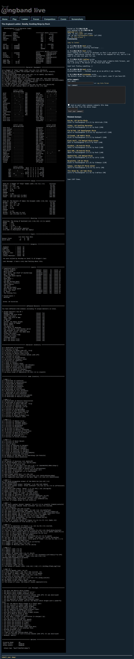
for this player (77, 37)
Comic (63, 19)
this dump (74, 32)
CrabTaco (85, 59)
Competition (49, 19)
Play (14, 19)
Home (4, 19)
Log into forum (103, 83)
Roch (84, 46)
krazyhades (86, 74)
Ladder (25, 19)
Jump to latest (73, 42)
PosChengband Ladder (85, 35)
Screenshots (77, 19)
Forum (36, 19)
